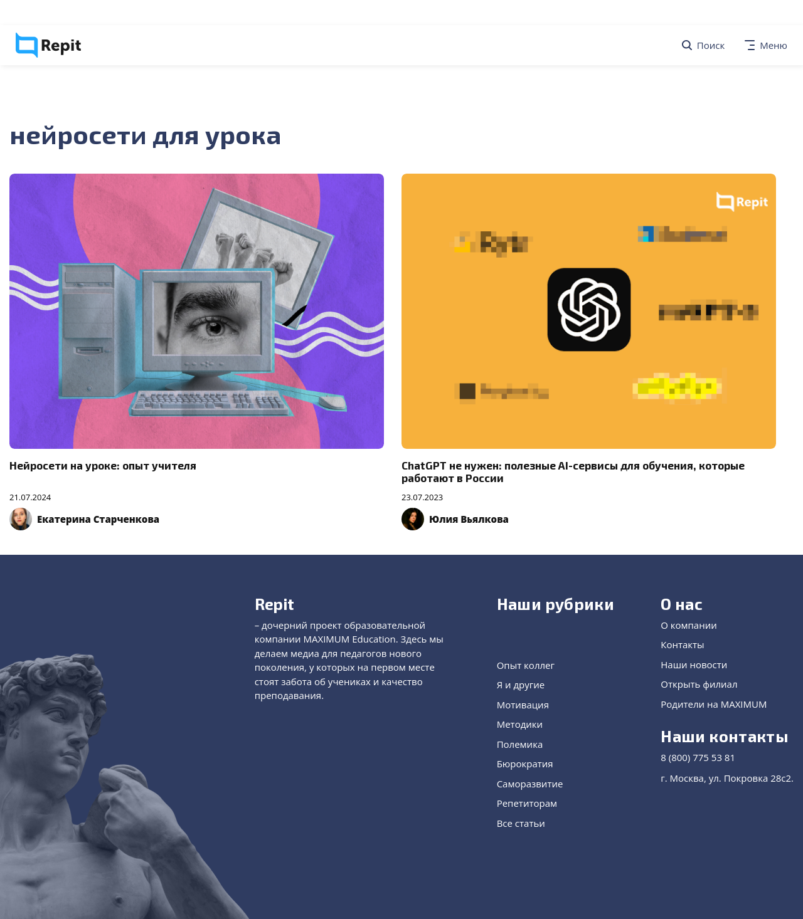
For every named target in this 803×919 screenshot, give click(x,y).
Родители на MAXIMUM (714, 704)
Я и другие (521, 684)
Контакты (682, 644)
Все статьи (521, 823)
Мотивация (523, 704)
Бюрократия (525, 763)
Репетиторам (527, 803)
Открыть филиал (699, 684)
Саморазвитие (530, 783)
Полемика (520, 744)
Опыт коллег (526, 665)
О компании (689, 625)
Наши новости (694, 664)
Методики (520, 724)
